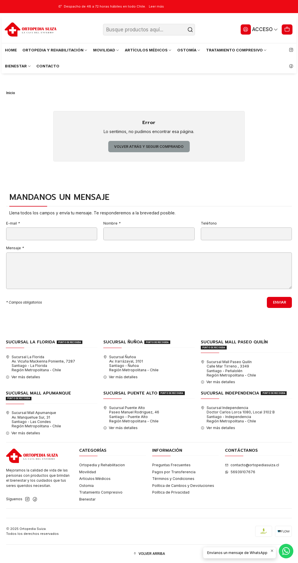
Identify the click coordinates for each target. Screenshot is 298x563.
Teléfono (209, 223)
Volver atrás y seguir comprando (149, 146)
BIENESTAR (18, 66)
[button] (149, 554)
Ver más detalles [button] (23, 377)
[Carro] (287, 29)
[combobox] (149, 29)
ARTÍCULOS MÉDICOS (148, 50)
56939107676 (240, 472)
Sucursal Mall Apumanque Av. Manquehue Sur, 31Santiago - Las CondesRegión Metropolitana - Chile (33, 419)
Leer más (164, 6)
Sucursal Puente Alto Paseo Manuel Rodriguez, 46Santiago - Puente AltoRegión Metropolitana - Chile (131, 414)
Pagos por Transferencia (174, 472)
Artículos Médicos (95, 478)
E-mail (13, 223)
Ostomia (86, 485)
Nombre (111, 223)
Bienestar (87, 499)
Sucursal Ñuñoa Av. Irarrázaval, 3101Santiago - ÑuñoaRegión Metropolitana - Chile (131, 363)
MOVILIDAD (106, 50)
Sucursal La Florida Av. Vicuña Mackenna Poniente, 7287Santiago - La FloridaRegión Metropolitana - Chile (40, 363)
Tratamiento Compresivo (101, 492)
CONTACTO (47, 66)
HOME (11, 50)
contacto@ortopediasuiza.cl (252, 465)
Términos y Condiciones (173, 478)
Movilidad (87, 472)
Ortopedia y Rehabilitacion (102, 465)
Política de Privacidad (170, 492)
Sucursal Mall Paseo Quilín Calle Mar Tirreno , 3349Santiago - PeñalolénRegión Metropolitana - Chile (228, 368)
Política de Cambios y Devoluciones (183, 485)
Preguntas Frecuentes (171, 465)
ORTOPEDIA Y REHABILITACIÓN (55, 50)
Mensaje (15, 248)
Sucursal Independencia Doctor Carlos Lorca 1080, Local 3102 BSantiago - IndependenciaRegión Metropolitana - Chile (238, 414)
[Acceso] (259, 29)
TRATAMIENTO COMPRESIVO (236, 50)
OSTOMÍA (189, 50)
